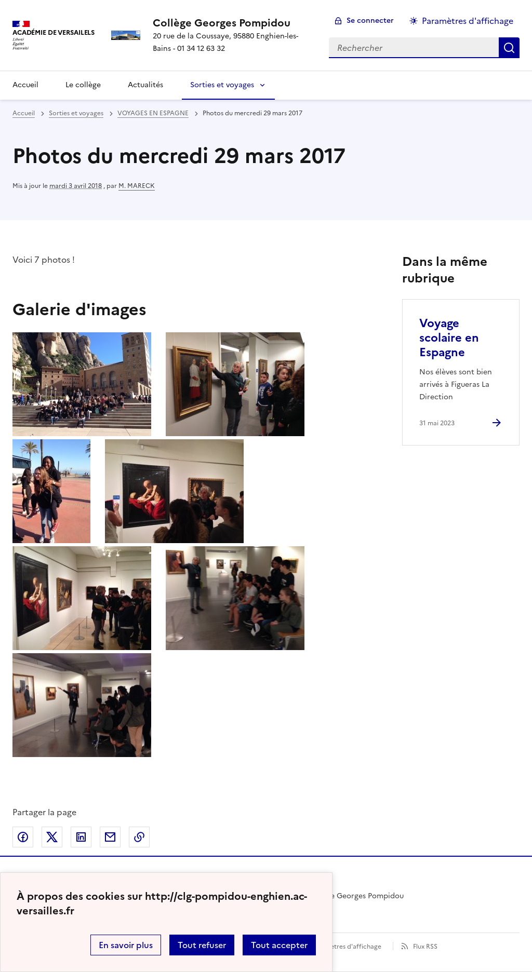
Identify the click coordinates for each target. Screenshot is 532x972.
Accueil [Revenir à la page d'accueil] (25, 84)
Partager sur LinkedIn (81, 837)
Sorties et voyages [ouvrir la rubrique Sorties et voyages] (76, 113)
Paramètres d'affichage (346, 946)
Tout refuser (202, 945)
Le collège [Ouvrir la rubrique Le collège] (83, 84)
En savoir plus (126, 945)
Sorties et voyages (222, 84)
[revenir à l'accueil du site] (233, 23)
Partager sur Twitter (52, 837)
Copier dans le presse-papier (139, 837)
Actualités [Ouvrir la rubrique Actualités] (145, 84)
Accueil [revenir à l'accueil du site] (23, 113)
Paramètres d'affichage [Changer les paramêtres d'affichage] (467, 21)
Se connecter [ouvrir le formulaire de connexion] (370, 20)
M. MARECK (136, 186)
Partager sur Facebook (22, 837)
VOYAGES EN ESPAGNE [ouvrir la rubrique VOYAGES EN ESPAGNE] (153, 113)
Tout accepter (279, 945)
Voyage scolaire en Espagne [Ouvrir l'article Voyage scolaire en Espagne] (449, 338)
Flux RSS (425, 946)
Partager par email (110, 837)
